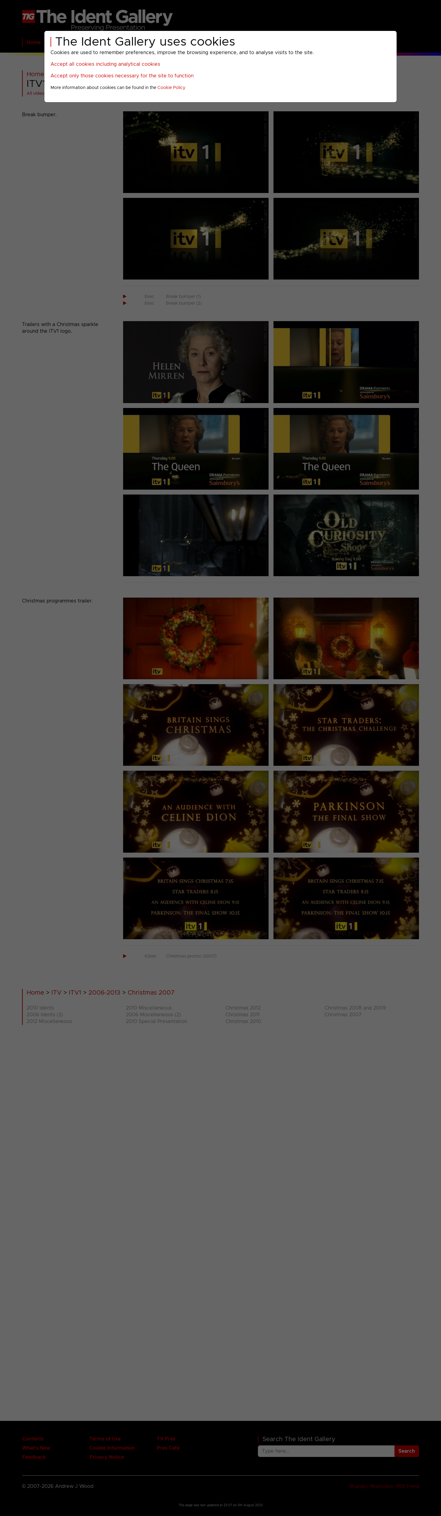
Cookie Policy (171, 88)
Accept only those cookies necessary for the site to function (122, 75)
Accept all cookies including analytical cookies (105, 64)
